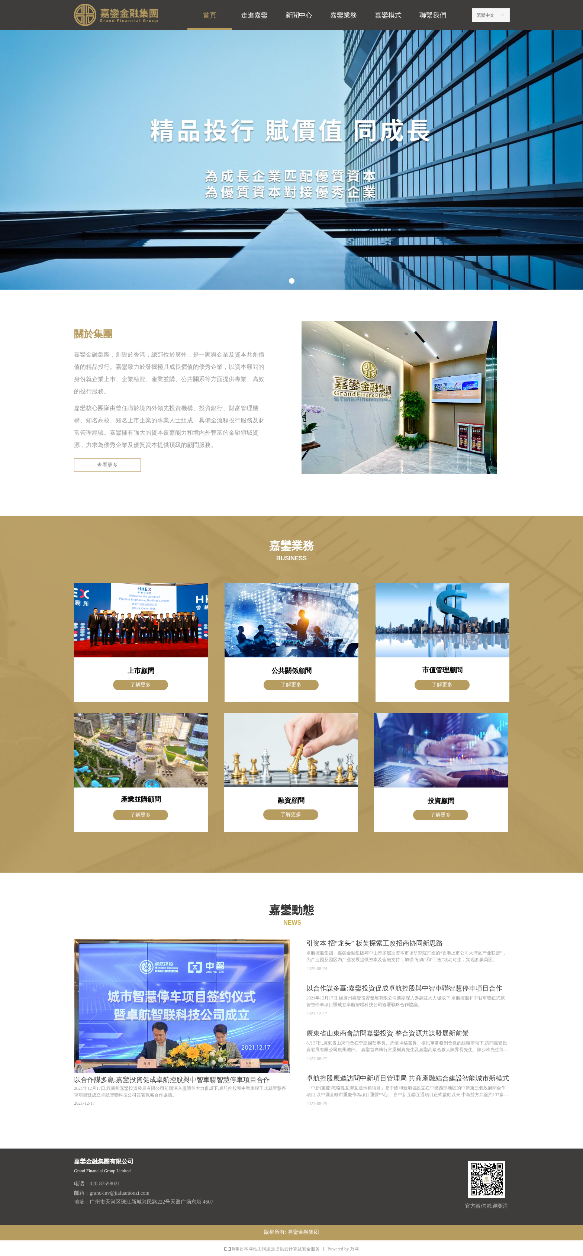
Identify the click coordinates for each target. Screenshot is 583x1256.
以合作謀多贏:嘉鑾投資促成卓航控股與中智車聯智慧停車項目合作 (404, 988)
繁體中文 (486, 15)
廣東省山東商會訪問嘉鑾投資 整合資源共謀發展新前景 (387, 1033)
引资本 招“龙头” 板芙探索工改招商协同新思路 (374, 943)
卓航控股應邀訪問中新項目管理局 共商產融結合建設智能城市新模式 (407, 1078)
